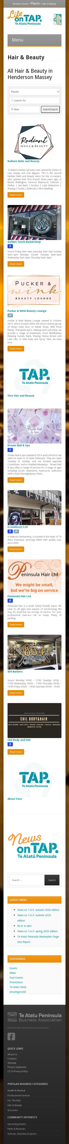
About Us (12, 1054)
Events (13, 968)
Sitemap (12, 1062)
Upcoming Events (17, 1124)
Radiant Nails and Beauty (24, 161)
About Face (15, 798)
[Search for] (34, 100)
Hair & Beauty (15, 1105)
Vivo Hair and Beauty (21, 395)
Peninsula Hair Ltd (19, 596)
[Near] (24, 109)
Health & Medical (16, 1090)
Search (50, 109)
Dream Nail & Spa (19, 445)
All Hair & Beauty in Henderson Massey (30, 74)
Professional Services (19, 1095)
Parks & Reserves (16, 1128)
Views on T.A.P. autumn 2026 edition (38, 909)
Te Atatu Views (18, 987)
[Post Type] (34, 91)
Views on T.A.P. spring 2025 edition (37, 931)
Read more (16, 194)
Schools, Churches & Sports (22, 1133)
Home (25, 4)
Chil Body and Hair (19, 739)
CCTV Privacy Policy (18, 1071)
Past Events (16, 977)
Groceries (13, 1110)
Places (35, 3)
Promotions (16, 982)
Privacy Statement (17, 1067)
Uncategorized (18, 991)
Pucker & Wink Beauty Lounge (27, 310)
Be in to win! (24, 925)
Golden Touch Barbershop (24, 241)
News (13, 972)
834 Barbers (15, 671)
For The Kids (14, 1100)
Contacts (12, 1058)
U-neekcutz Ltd (18, 526)
